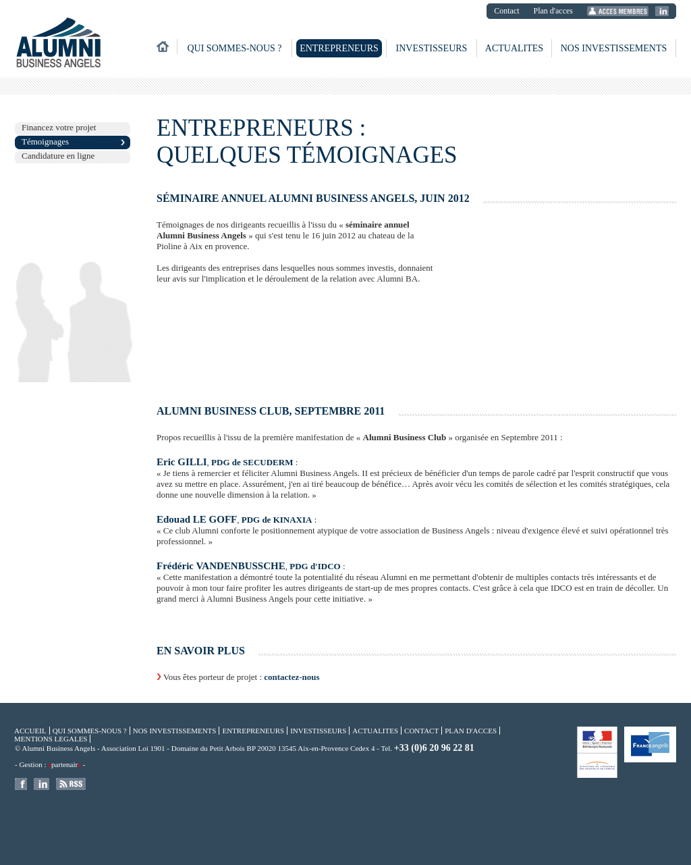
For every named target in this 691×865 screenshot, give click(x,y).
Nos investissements (614, 48)
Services (93, 832)
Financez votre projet (59, 127)
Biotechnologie (61, 832)
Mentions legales (50, 739)
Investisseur (382, 824)
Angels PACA (71, 824)
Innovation (455, 824)
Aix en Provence (200, 824)
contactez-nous (291, 677)
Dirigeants (524, 824)
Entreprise (592, 824)
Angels (268, 824)
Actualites (514, 48)
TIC (132, 824)
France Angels (159, 824)
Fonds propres (490, 824)
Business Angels (31, 824)
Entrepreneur (558, 824)
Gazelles (646, 824)
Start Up (620, 824)
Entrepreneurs (339, 48)
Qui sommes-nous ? (234, 48)
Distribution (106, 824)
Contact (506, 11)
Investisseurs (432, 48)
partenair (64, 764)
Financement (239, 824)
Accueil (30, 731)
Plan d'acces (553, 11)
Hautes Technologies (305, 824)
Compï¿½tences (419, 824)
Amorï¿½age (347, 824)
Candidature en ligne (58, 156)
